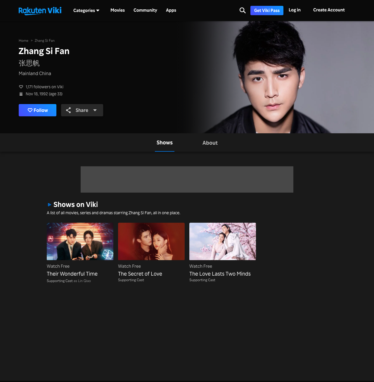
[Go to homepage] (40, 10)
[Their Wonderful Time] (80, 250)
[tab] (164, 142)
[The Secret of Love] (151, 250)
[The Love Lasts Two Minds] (222, 250)
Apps (171, 10)
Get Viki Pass (267, 10)
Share (81, 110)
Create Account (329, 10)
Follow (38, 110)
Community (145, 10)
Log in (295, 10)
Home (23, 40)
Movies (117, 10)
